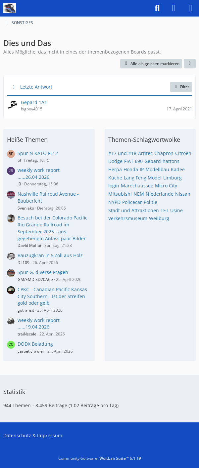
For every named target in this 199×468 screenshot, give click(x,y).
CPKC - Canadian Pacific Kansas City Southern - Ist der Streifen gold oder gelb (52, 296)
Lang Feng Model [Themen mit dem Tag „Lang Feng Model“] (143, 178)
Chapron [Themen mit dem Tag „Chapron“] (164, 153)
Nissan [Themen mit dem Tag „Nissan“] (182, 194)
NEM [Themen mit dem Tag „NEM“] (138, 194)
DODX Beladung (35, 344)
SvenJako (26, 208)
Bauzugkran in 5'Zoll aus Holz (50, 255)
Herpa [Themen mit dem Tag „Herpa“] (115, 169)
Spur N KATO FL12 (38, 153)
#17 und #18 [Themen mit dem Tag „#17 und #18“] (122, 153)
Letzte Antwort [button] (36, 87)
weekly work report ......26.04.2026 (39, 173)
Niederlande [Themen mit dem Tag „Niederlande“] (160, 194)
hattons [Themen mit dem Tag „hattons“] (171, 161)
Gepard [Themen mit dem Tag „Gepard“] (152, 161)
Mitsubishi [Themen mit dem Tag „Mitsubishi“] (120, 194)
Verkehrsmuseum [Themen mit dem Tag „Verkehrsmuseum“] (127, 218)
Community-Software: (99, 458)
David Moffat (29, 245)
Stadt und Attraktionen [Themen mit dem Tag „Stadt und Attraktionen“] (133, 210)
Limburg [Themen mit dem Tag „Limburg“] (172, 178)
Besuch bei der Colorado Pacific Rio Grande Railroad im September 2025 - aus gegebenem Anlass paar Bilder (52, 227)
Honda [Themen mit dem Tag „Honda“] (131, 169)
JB (19, 184)
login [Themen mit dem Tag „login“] (113, 185)
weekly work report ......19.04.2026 (39, 323)
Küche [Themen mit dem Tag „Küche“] (115, 178)
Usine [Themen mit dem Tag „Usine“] (176, 210)
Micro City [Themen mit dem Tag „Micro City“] (166, 185)
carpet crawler (31, 351)
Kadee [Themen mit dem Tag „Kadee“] (178, 169)
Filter (181, 87)
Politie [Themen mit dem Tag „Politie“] (150, 202)
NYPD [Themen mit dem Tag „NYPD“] (114, 202)
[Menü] (190, 8)
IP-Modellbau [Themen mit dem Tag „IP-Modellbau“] (154, 169)
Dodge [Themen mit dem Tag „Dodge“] (115, 161)
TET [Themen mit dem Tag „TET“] (165, 210)
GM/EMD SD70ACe (35, 279)
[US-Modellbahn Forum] (9, 8)
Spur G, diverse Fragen (43, 272)
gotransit (26, 310)
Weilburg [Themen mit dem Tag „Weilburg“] (159, 218)
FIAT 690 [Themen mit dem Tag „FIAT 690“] (133, 161)
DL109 (23, 262)
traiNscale (27, 334)
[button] (190, 64)
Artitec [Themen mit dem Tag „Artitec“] (145, 153)
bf (19, 160)
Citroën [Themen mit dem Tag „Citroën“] (183, 153)
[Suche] (157, 8)
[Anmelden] (173, 8)
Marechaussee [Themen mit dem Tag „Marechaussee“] (137, 185)
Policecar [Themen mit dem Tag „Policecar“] (132, 202)
